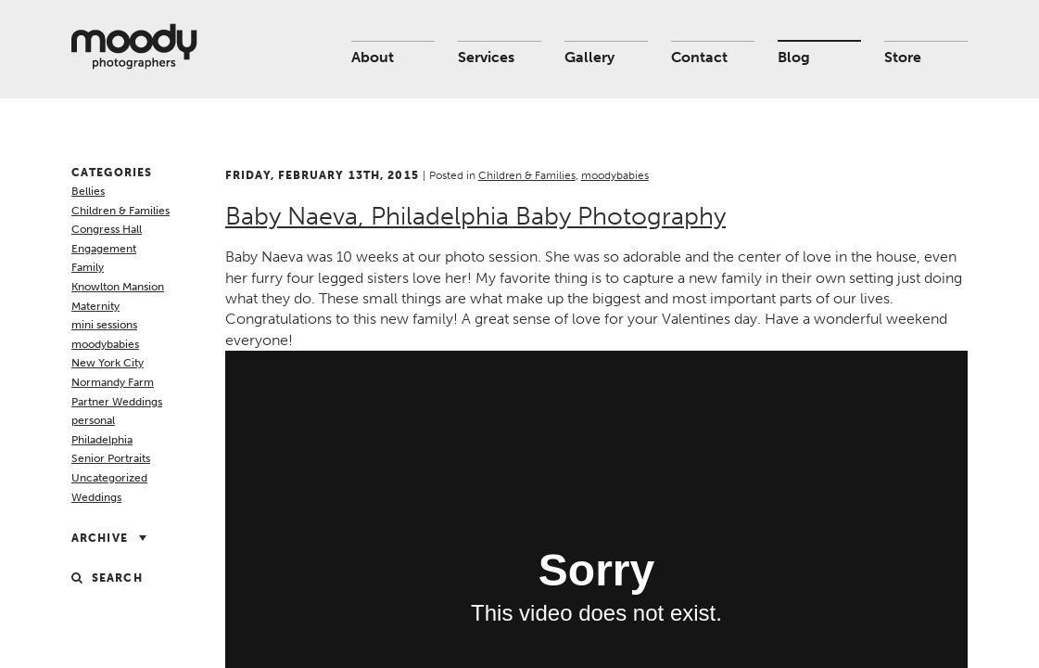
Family (87, 267)
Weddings (96, 497)
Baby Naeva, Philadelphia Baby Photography (475, 216)
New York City (107, 362)
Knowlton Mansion (117, 286)
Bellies (88, 191)
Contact (699, 57)
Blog (794, 57)
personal (93, 420)
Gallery (589, 57)
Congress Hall (106, 229)
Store (902, 57)
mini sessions (104, 324)
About (372, 57)
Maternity (95, 306)
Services (486, 57)
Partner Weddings (116, 401)
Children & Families (120, 210)
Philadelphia (102, 439)
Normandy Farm (112, 382)
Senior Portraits (110, 458)
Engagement (103, 248)
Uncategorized (109, 477)
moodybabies (105, 344)
